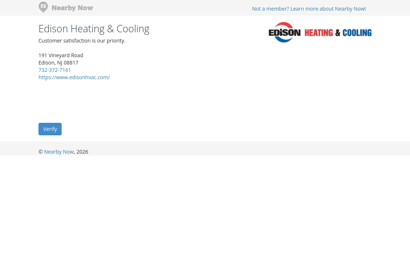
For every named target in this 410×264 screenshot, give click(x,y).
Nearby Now (59, 151)
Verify (50, 128)
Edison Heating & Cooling (94, 28)
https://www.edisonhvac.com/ (74, 77)
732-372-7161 (55, 69)
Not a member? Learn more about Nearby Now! (309, 8)
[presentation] (94, 101)
